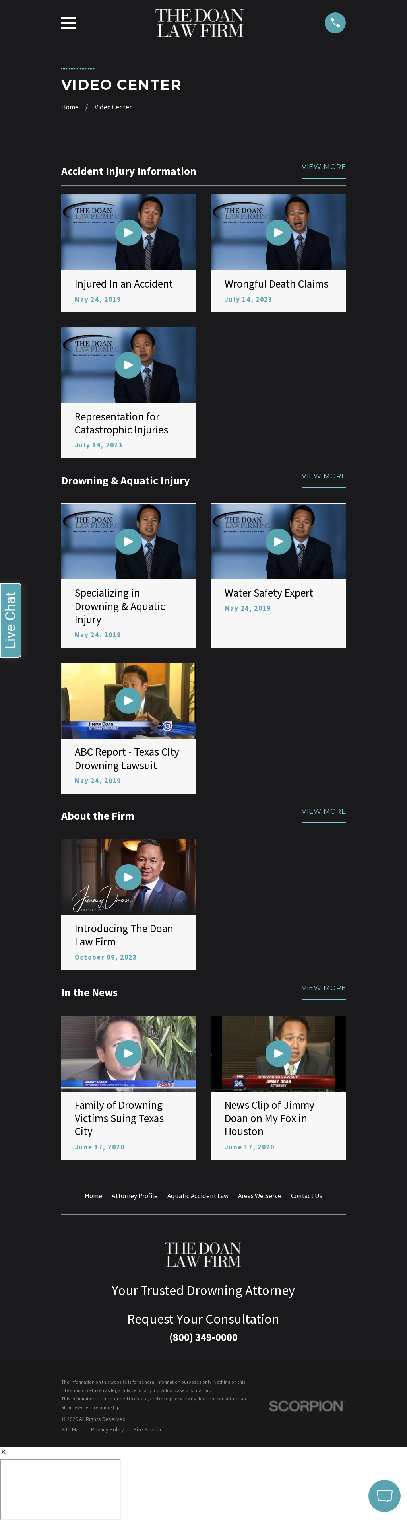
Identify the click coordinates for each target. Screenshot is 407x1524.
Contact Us (306, 1196)
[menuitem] (71, 1430)
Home (93, 1196)
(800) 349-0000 (203, 1337)
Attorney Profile (135, 1196)
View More (324, 167)
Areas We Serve (259, 1196)
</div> (60, 1489)
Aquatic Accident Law (198, 1196)
